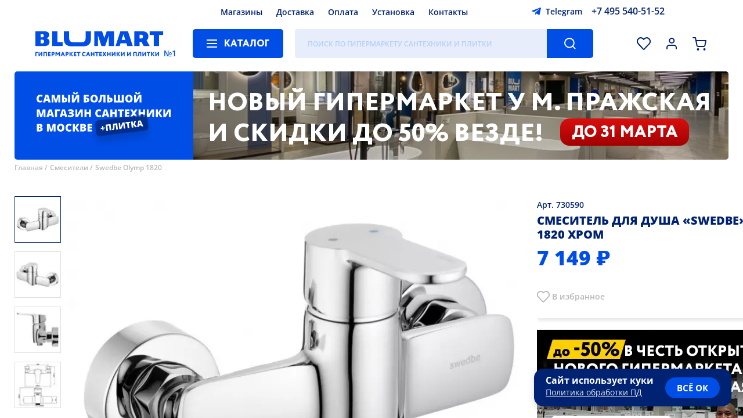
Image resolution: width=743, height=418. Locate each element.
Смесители (69, 167)
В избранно (576, 296)
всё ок (692, 388)
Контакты (448, 11)
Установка (393, 11)
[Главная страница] (99, 43)
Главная (29, 167)
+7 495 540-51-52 (628, 11)
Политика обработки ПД (594, 392)
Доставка (295, 11)
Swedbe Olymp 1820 (128, 167)
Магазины (241, 11)
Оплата (343, 11)
